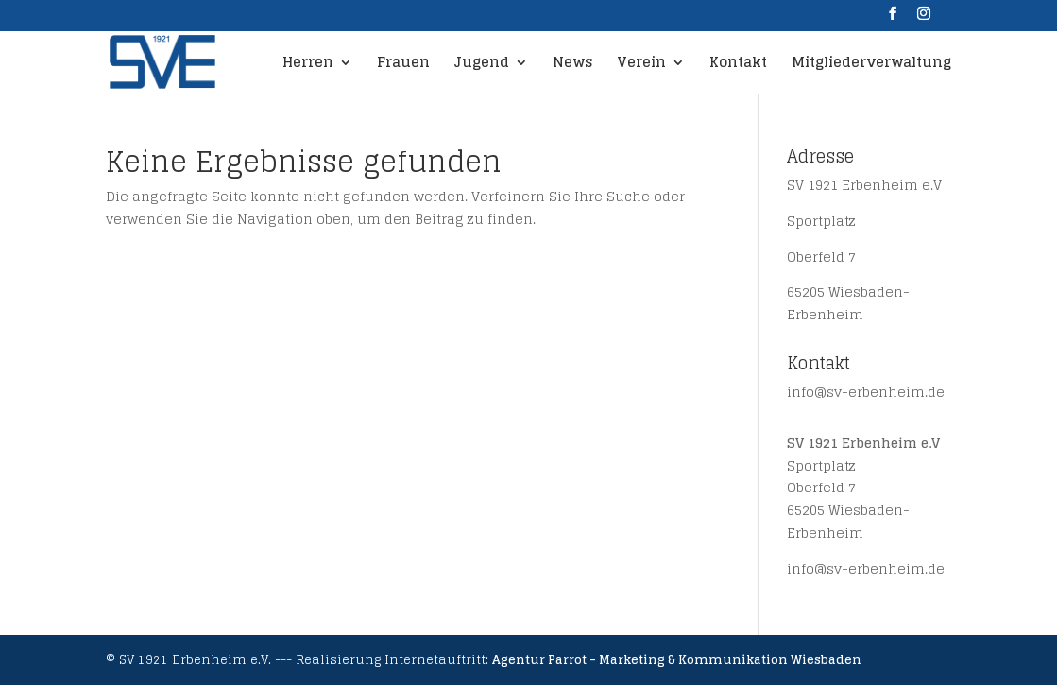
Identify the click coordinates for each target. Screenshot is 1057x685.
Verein (641, 65)
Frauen (403, 65)
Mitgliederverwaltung (871, 65)
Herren (307, 65)
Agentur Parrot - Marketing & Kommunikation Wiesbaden (676, 660)
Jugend (481, 65)
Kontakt (738, 65)
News (572, 65)
